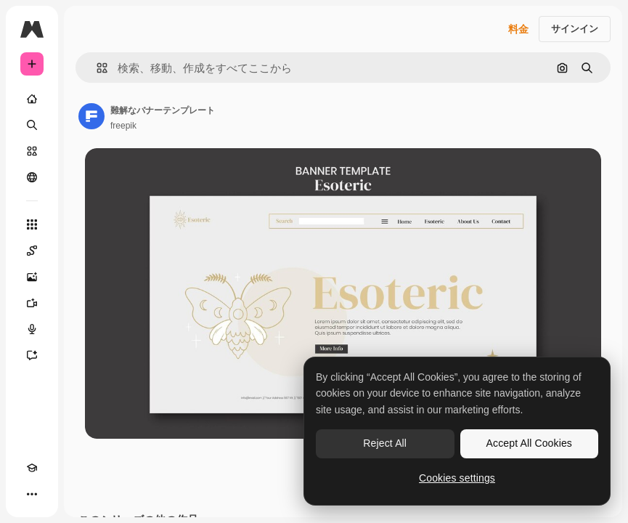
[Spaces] (32, 250)
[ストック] (32, 151)
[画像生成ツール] (32, 276)
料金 (518, 29)
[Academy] (32, 467)
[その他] (32, 494)
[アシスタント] (32, 355)
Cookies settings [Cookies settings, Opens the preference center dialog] (457, 478)
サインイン (574, 28)
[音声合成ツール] (32, 329)
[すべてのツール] (32, 224)
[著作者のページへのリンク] (91, 116)
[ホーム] (32, 98)
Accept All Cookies (529, 443)
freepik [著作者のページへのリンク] (123, 126)
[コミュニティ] (32, 177)
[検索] (32, 125)
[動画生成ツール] (32, 303)
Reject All (385, 443)
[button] (96, 67)
